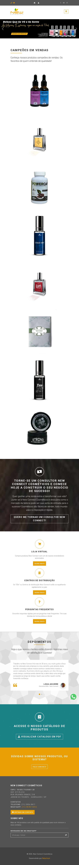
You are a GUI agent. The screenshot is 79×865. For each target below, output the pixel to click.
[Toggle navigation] (66, 11)
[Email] (37, 835)
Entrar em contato (22, 812)
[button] (39, 694)
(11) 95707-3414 (29, 807)
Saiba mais (39, 563)
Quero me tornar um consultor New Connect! (39, 519)
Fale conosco (39, 767)
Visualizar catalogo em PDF (39, 736)
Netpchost (46, 858)
